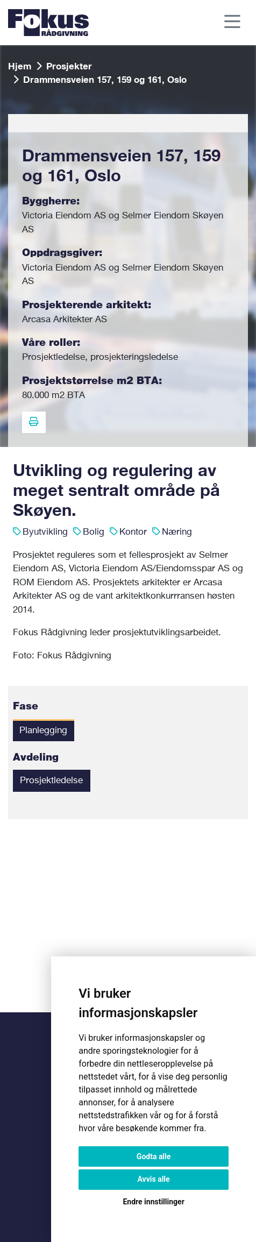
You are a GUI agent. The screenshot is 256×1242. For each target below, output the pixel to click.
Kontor (133, 532)
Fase (25, 706)
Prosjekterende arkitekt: (86, 305)
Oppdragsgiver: (62, 253)
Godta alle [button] (154, 1156)
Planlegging (43, 730)
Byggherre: (51, 201)
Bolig (93, 532)
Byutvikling (45, 532)
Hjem (19, 66)
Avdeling (36, 758)
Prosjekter (69, 66)
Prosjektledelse (51, 780)
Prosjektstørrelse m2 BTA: (92, 381)
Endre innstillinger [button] (153, 1201)
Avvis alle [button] (154, 1179)
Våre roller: (51, 343)
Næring (177, 532)
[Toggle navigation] (232, 23)
